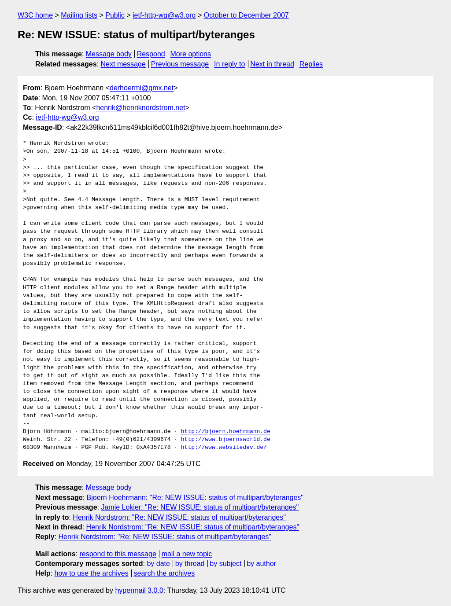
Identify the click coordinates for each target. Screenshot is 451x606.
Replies (311, 64)
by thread (190, 563)
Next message (123, 64)
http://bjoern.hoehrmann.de (225, 432)
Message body (109, 54)
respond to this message (117, 554)
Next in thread (272, 64)
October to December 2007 (246, 15)
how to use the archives (92, 573)
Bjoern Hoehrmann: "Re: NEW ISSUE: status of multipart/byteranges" (195, 497)
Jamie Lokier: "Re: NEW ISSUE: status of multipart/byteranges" (200, 507)
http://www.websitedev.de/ (224, 448)
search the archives (164, 573)
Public (115, 15)
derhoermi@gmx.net (142, 88)
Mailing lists (79, 15)
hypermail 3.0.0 (139, 590)
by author (261, 563)
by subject (225, 563)
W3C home (35, 15)
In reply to (229, 64)
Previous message (180, 64)
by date (158, 563)
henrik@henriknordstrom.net (140, 107)
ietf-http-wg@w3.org (164, 15)
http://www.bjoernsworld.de (225, 440)
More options (190, 54)
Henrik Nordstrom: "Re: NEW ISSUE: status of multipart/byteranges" (179, 517)
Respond (151, 54)
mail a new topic (187, 554)
